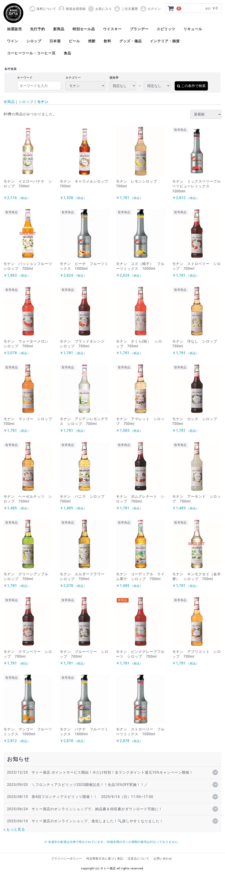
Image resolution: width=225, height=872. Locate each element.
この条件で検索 (191, 86)
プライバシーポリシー (66, 858)
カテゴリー (73, 77)
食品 (67, 53)
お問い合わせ (163, 858)
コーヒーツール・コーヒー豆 (31, 53)
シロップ (33, 41)
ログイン (150, 8)
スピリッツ (166, 29)
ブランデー (139, 29)
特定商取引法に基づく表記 (104, 858)
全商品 (9, 102)
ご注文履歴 (126, 8)
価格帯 (114, 77)
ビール (74, 41)
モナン (42, 102)
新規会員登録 (72, 8)
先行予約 (37, 29)
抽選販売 (14, 29)
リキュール (192, 29)
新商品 (58, 29)
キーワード (25, 77)
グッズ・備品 (130, 41)
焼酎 (92, 41)
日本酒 (55, 41)
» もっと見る (14, 829)
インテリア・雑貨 (165, 41)
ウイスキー (112, 29)
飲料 (107, 41)
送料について (46, 9)
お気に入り (100, 8)
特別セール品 (84, 29)
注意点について (138, 858)
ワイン (12, 41)
